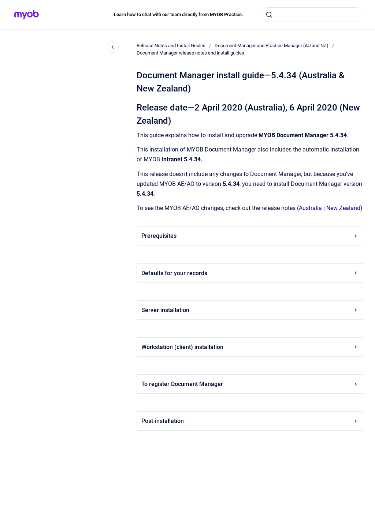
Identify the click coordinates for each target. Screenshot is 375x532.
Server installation (250, 310)
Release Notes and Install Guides (171, 45)
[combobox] (312, 15)
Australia (310, 208)
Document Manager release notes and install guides (190, 53)
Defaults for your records (250, 273)
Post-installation (250, 420)
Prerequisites (250, 235)
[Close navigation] (113, 47)
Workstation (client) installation (250, 347)
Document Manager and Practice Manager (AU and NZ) (271, 45)
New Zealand (343, 208)
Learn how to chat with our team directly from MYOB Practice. (178, 14)
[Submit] (269, 14)
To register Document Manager (250, 384)
